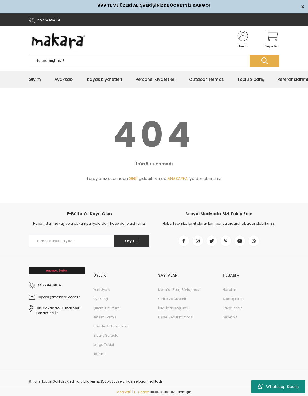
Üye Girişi (100, 298)
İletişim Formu (104, 317)
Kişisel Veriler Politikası (175, 317)
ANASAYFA (177, 178)
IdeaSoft (123, 392)
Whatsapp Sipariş (278, 387)
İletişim (99, 353)
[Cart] (272, 40)
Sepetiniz (230, 317)
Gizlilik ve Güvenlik (172, 298)
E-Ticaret (141, 392)
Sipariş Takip (233, 298)
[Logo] (58, 40)
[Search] (154, 61)
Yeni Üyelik (101, 289)
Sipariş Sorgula (105, 335)
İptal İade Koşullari (173, 308)
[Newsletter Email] (89, 241)
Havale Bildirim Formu (111, 326)
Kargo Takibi (103, 344)
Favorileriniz (232, 308)
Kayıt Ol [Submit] (132, 241)
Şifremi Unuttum (106, 308)
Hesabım (230, 289)
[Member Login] (242, 40)
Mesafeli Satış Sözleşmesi (179, 289)
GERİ (133, 178)
